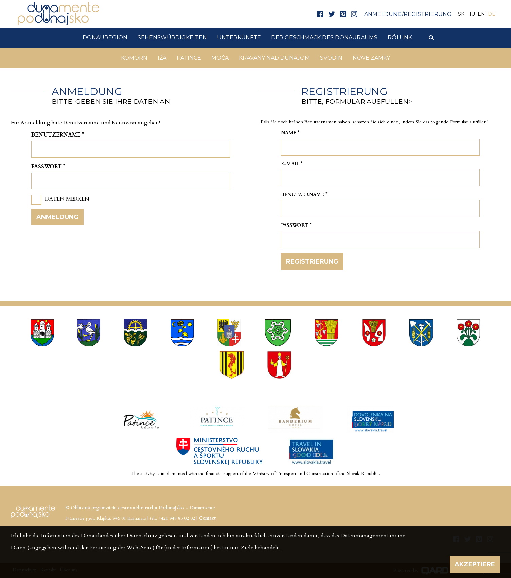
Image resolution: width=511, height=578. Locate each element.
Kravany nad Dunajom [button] (274, 58)
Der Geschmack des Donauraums (324, 37)
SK (461, 14)
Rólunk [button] (400, 37)
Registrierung (312, 261)
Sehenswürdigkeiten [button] (172, 37)
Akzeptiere (475, 564)
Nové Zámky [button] (371, 58)
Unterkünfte (239, 37)
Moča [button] (220, 58)
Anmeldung (57, 217)
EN (481, 14)
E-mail (292, 164)
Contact (207, 518)
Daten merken (67, 199)
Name (290, 133)
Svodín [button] (331, 58)
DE (491, 14)
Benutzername (57, 135)
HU (471, 14)
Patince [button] (189, 58)
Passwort (48, 166)
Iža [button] (162, 58)
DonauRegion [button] (105, 37)
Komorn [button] (134, 58)
